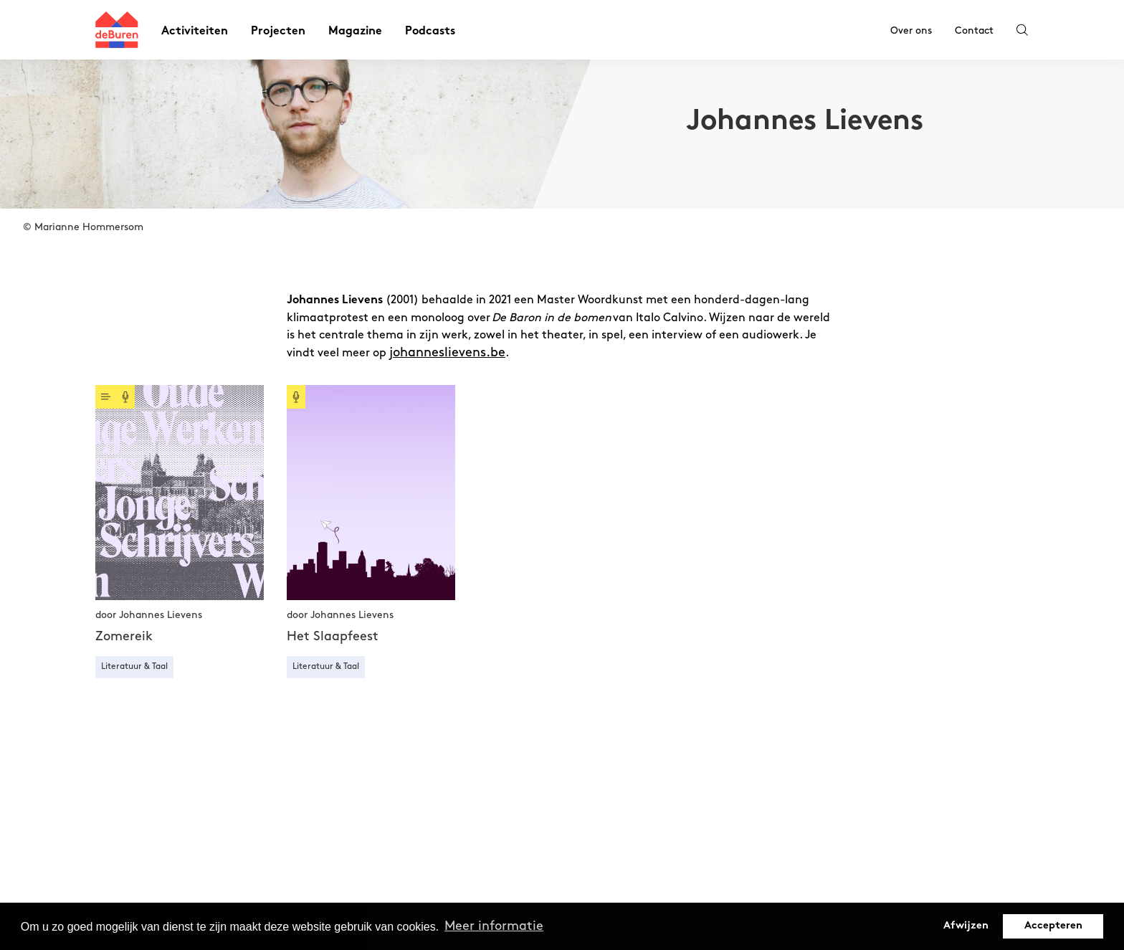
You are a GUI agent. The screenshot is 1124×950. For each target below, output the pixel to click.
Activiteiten (194, 32)
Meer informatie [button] (493, 926)
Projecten (278, 32)
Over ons (911, 30)
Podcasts (430, 32)
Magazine (355, 32)
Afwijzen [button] (966, 926)
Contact (974, 30)
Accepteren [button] (1053, 926)
